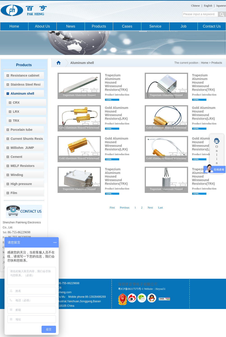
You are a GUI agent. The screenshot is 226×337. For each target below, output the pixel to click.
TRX (16, 120)
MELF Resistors (23, 166)
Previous (124, 207)
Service (155, 26)
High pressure (21, 184)
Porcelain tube (21, 129)
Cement (16, 157)
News (70, 26)
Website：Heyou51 (154, 288)
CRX (16, 102)
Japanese (221, 5)
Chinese (195, 5)
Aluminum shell (22, 93)
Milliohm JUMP (22, 148)
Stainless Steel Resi (25, 84)
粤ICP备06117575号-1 (130, 288)
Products (99, 26)
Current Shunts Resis (27, 138)
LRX (16, 111)
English (208, 5)
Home (14, 26)
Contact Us (212, 26)
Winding (17, 175)
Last (160, 207)
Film (14, 193)
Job (183, 26)
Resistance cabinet (25, 75)
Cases (127, 26)
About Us (42, 26)
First (112, 207)
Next (150, 207)
